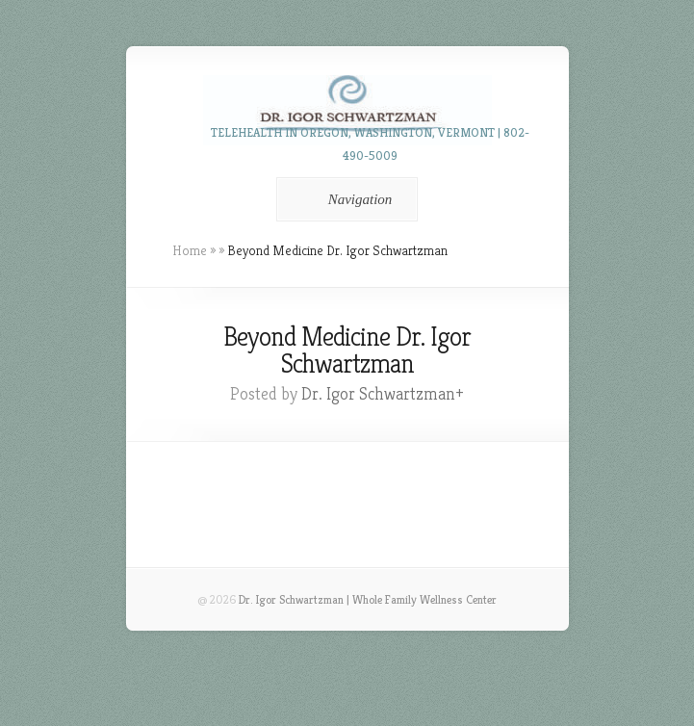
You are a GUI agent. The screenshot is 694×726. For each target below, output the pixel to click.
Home (189, 250)
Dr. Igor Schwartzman (378, 393)
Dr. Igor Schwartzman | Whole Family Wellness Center (368, 599)
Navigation (344, 199)
